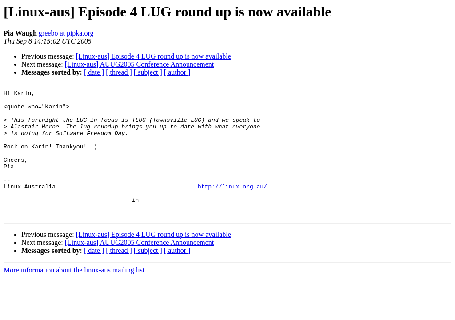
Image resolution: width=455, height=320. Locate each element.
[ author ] (177, 72)
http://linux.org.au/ (232, 206)
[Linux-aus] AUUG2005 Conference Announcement (139, 64)
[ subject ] (148, 72)
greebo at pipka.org (66, 33)
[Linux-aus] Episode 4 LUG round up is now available (153, 56)
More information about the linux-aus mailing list (74, 295)
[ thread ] (119, 72)
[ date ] (94, 72)
